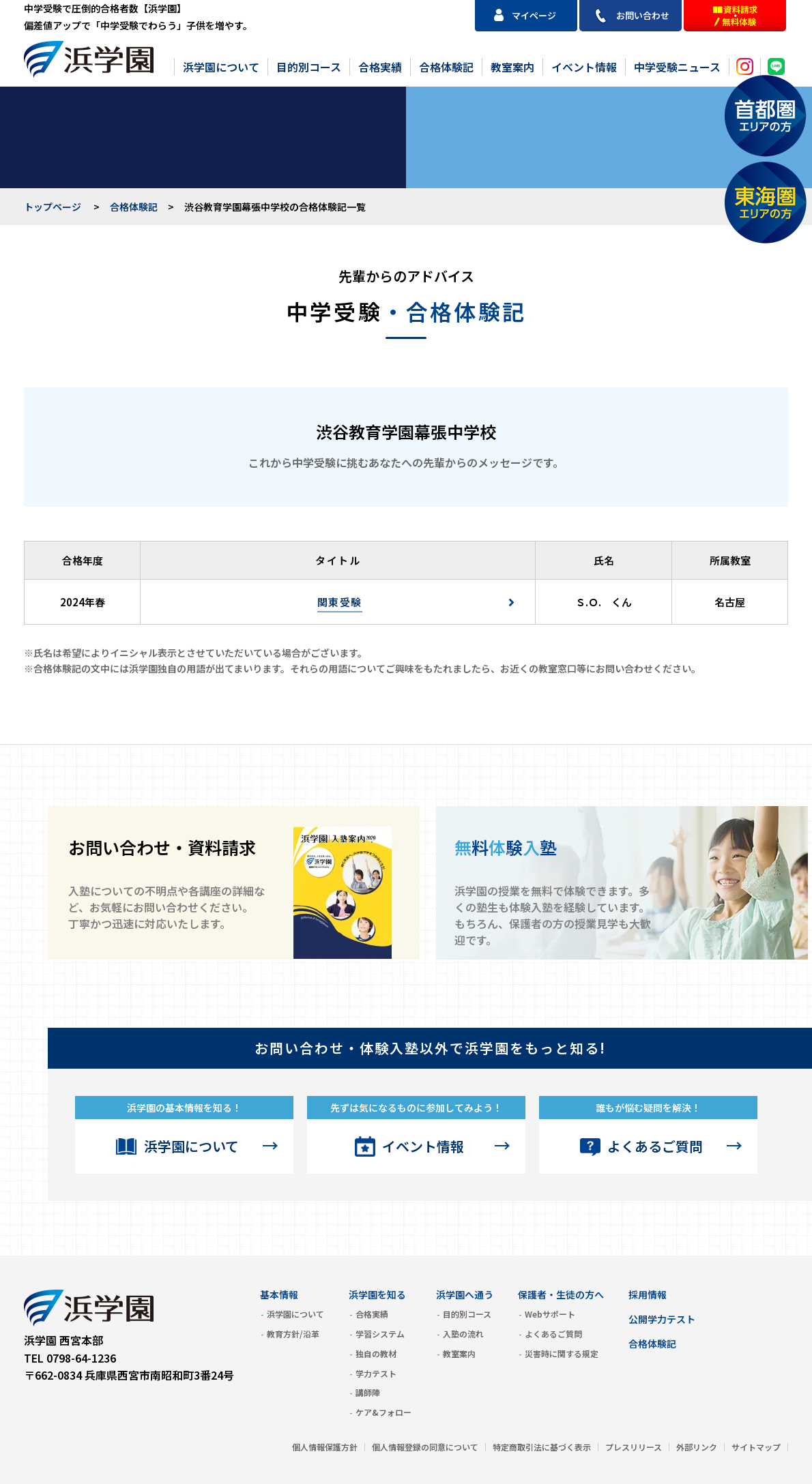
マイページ (534, 15)
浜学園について (221, 66)
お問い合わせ (642, 15)
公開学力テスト (661, 1319)
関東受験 (339, 602)
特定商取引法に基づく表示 (542, 1447)
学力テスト (376, 1373)
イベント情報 (584, 66)
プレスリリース (633, 1447)
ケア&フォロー (383, 1412)
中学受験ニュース (677, 66)
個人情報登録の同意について (425, 1447)
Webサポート (550, 1314)
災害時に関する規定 (561, 1353)
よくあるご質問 (655, 1146)
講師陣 (368, 1392)
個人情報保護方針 (325, 1447)
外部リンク (696, 1447)
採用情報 (647, 1294)
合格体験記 (446, 66)
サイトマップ (756, 1447)
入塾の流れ (463, 1333)
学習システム (380, 1333)
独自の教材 (376, 1353)
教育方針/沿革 (293, 1333)
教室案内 (512, 66)
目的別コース (308, 66)
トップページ (52, 206)
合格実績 (380, 66)
